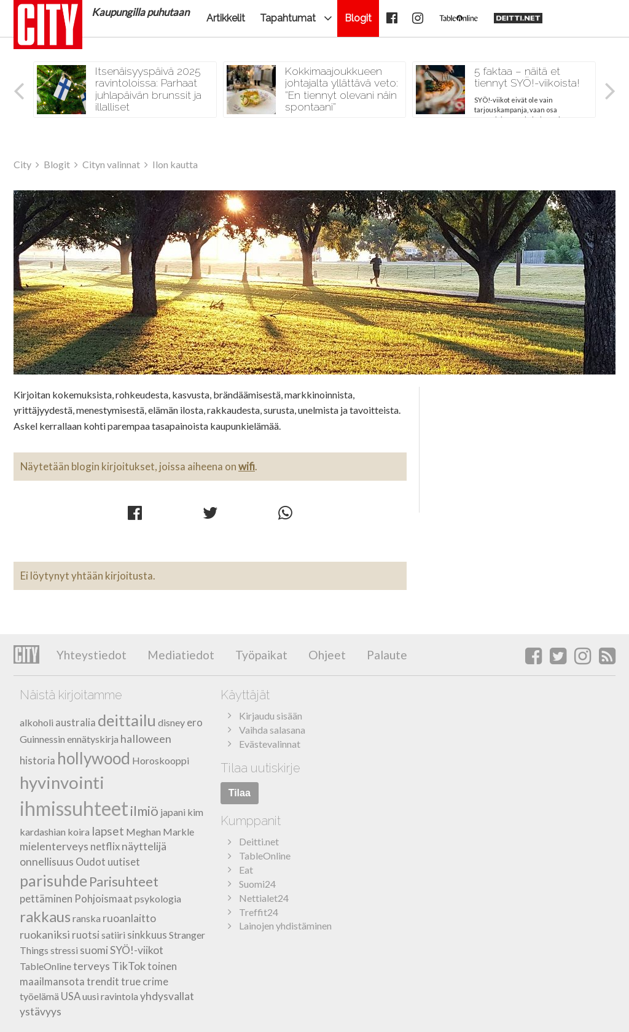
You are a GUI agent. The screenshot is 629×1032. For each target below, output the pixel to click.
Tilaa (240, 793)
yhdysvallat (167, 996)
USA (70, 996)
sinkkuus (147, 934)
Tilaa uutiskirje (260, 768)
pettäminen (46, 898)
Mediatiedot (179, 655)
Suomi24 (257, 884)
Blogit (358, 18)
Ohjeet (326, 655)
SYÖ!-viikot (136, 950)
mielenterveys (54, 846)
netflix (105, 846)
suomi (94, 950)
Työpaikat (260, 655)
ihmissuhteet (74, 808)
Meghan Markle (160, 831)
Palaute (385, 655)
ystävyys (40, 1011)
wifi (246, 466)
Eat (246, 869)
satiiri (113, 935)
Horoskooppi (160, 760)
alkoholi (36, 722)
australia (75, 722)
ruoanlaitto (129, 918)
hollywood (93, 758)
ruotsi (86, 934)
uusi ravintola (110, 996)
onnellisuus (47, 861)
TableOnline (45, 966)
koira (79, 831)
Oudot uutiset (108, 861)
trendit (103, 981)
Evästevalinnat (269, 744)
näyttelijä (144, 846)
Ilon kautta (314, 282)
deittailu (127, 720)
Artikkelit (225, 18)
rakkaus (45, 916)
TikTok (129, 965)
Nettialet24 (264, 898)
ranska (86, 918)
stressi (64, 950)
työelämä (39, 996)
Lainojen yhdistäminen (285, 925)
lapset (108, 831)
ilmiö (144, 810)
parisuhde (53, 881)
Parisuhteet (123, 881)
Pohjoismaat (103, 898)
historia (37, 760)
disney (171, 722)
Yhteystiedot (92, 655)
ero (195, 722)
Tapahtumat (288, 18)
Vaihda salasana (272, 729)
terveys (91, 966)
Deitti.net (259, 841)
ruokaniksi (45, 934)
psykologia (158, 898)
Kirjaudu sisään (270, 715)
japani (173, 812)
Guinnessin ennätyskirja (69, 739)
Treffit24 (258, 912)
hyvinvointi (62, 782)
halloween (145, 738)
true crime (144, 981)
